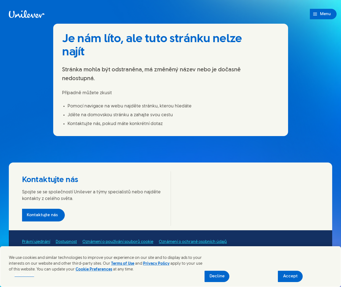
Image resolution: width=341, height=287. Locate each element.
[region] (170, 266)
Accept (290, 276)
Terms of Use (122, 264)
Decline (217, 276)
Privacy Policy (156, 264)
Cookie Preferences (94, 269)
